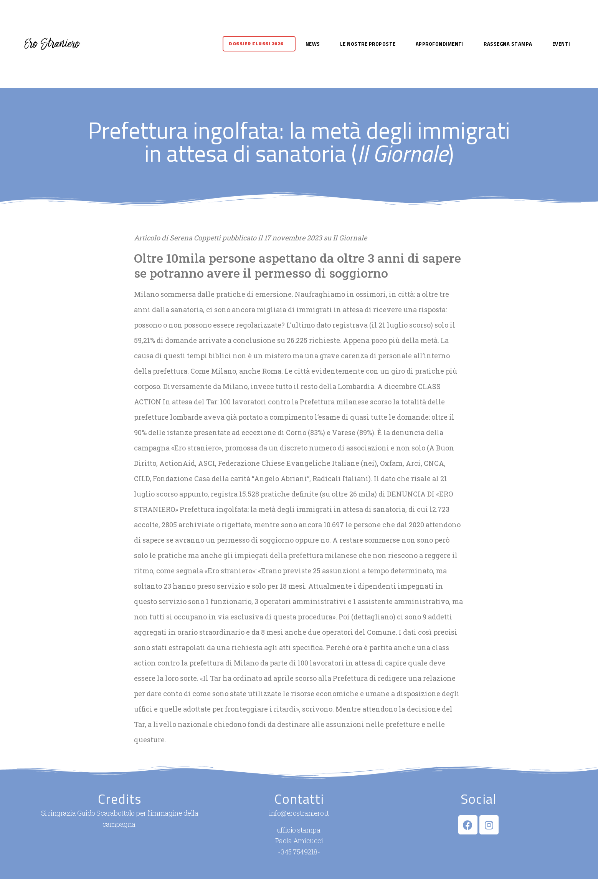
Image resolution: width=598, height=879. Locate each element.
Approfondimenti (440, 44)
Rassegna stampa (508, 44)
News (313, 44)
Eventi (561, 44)
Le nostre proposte (368, 44)
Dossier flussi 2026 (256, 43)
